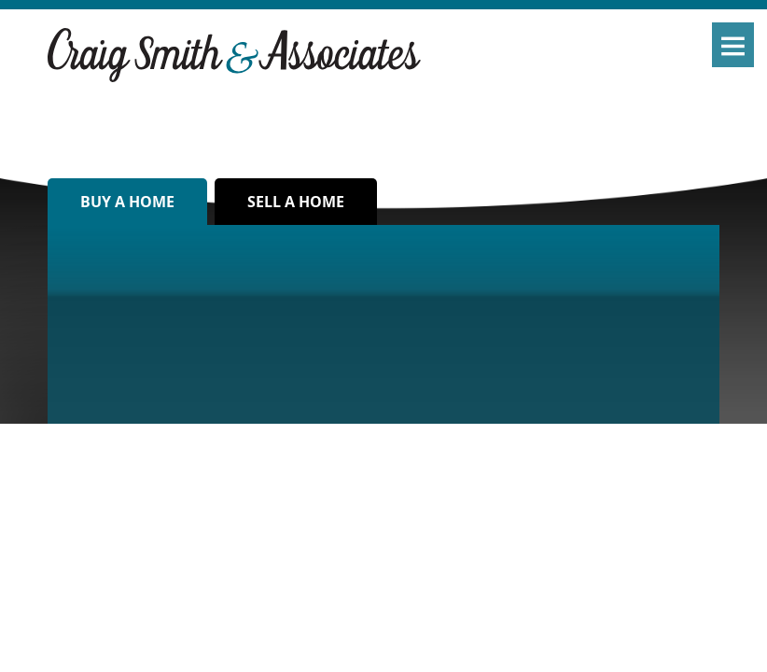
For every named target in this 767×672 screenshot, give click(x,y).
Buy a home (127, 201)
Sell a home (295, 201)
